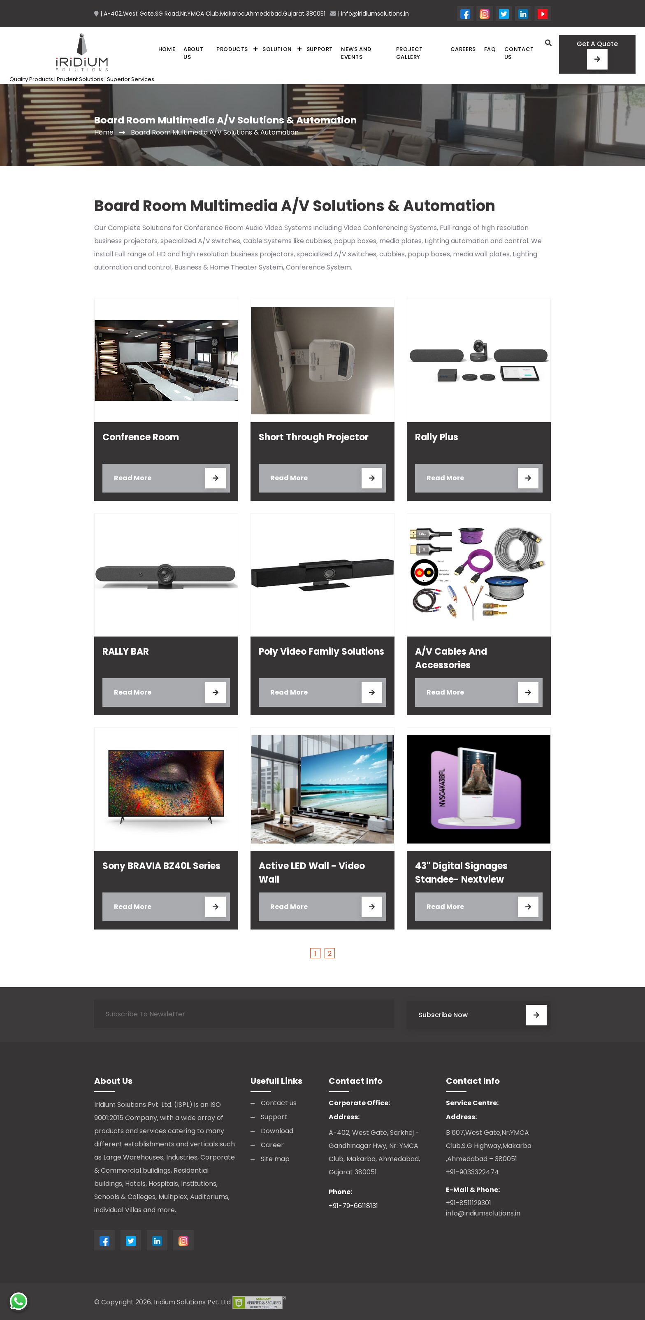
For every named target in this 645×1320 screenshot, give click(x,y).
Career (272, 1143)
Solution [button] (277, 49)
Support (319, 49)
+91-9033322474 (472, 1170)
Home (166, 49)
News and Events (356, 53)
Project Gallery (409, 53)
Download (277, 1129)
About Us (193, 53)
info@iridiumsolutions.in (483, 1211)
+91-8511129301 (468, 1201)
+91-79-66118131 (353, 1204)
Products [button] (232, 49)
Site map (275, 1157)
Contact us (519, 53)
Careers (463, 49)
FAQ (490, 49)
